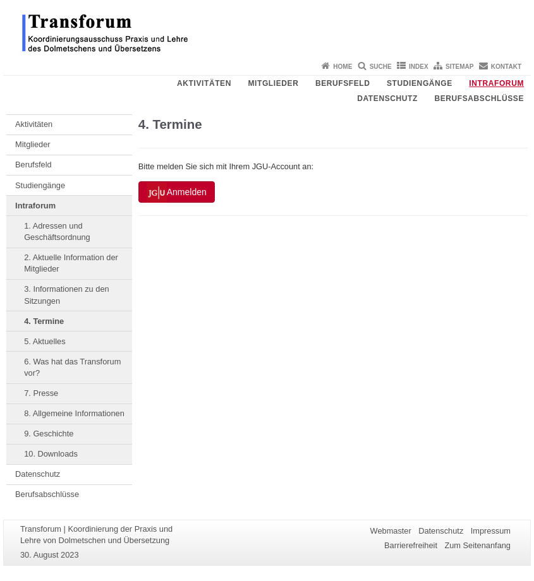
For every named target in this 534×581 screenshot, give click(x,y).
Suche (381, 66)
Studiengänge (419, 83)
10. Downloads (51, 453)
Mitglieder (273, 83)
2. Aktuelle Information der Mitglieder (71, 263)
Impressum (491, 531)
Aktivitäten (204, 83)
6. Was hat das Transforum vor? (72, 367)
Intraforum (496, 83)
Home (342, 66)
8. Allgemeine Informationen (74, 413)
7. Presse (41, 393)
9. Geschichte (48, 433)
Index (418, 66)
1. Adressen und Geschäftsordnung (57, 231)
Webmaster (390, 531)
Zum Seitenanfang (477, 545)
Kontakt (506, 66)
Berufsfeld (342, 83)
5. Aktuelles (44, 341)
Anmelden (177, 193)
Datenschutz (387, 98)
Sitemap (459, 66)
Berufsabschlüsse (479, 98)
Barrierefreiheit (410, 545)
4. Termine (44, 321)
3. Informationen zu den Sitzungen (66, 294)
